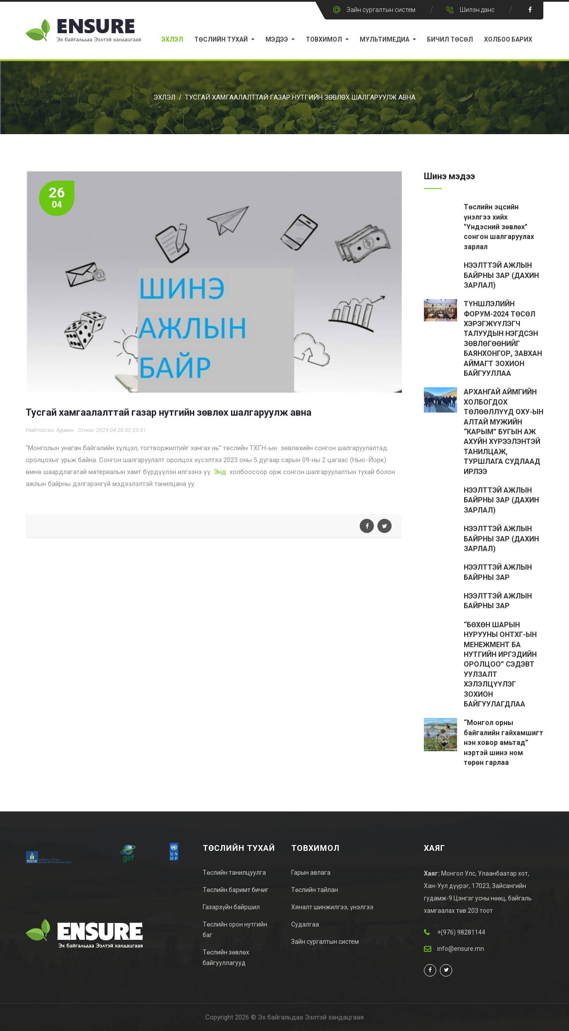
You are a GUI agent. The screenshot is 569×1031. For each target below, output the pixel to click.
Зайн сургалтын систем (380, 9)
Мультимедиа (384, 39)
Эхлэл (172, 39)
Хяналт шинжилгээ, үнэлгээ (332, 907)
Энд (220, 472)
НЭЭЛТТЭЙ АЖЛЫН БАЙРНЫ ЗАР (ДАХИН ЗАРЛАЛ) (501, 276)
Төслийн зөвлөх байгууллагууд (226, 957)
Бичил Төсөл (450, 39)
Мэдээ (276, 39)
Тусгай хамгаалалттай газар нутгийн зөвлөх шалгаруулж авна (300, 97)
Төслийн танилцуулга (234, 872)
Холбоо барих (508, 39)
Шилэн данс (477, 9)
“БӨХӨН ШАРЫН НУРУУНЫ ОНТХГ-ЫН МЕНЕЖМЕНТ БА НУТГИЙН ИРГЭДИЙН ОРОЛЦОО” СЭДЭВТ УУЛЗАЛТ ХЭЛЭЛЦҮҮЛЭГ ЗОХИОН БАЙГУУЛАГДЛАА (500, 665)
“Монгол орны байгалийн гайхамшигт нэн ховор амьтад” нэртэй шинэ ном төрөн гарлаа (503, 743)
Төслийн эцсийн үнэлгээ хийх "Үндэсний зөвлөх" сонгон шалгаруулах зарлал (499, 228)
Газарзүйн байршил (231, 907)
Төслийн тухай (221, 39)
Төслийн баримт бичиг (236, 889)
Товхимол (324, 39)
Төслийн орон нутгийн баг (235, 929)
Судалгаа (305, 924)
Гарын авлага (311, 872)
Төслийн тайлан (314, 889)
